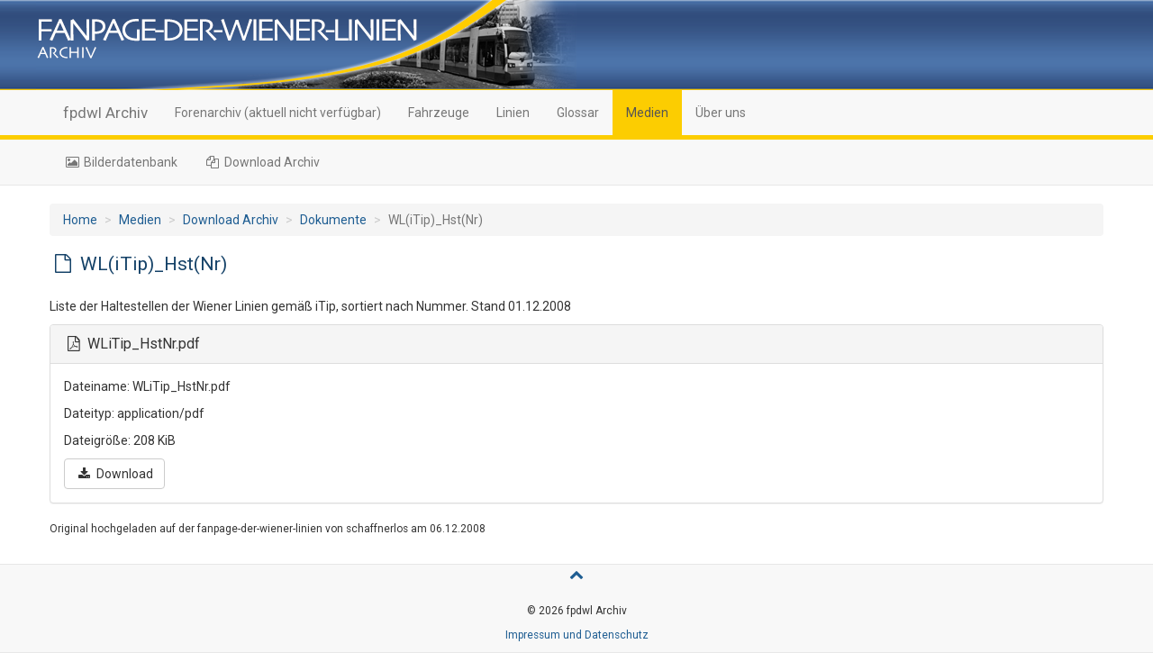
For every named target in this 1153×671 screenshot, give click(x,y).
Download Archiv (262, 162)
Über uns (720, 112)
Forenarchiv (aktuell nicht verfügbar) (278, 112)
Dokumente (333, 220)
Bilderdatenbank (120, 162)
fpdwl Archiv (105, 113)
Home (80, 220)
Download (114, 474)
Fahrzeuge (438, 112)
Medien (647, 112)
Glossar (578, 112)
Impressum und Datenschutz (577, 635)
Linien (513, 112)
